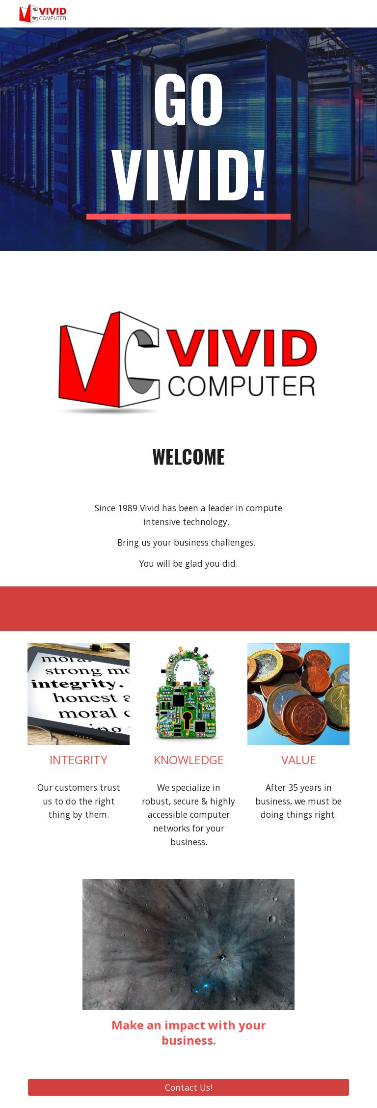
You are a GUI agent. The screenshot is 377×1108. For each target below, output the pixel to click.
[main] (188, 139)
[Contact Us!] (188, 1087)
